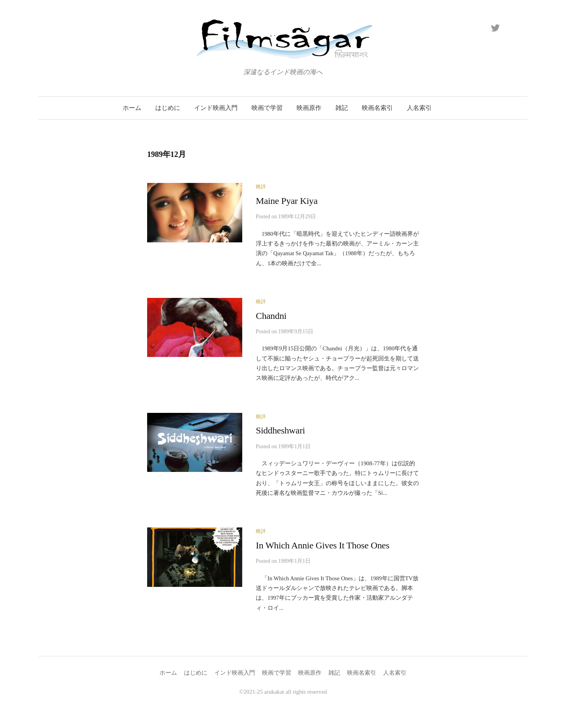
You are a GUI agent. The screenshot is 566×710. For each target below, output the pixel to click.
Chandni (271, 316)
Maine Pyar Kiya (287, 201)
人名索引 (419, 107)
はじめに (167, 107)
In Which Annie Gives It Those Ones (322, 545)
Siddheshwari (280, 430)
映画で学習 (267, 107)
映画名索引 (377, 107)
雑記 (341, 107)
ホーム (132, 107)
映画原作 (309, 107)
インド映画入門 (216, 107)
